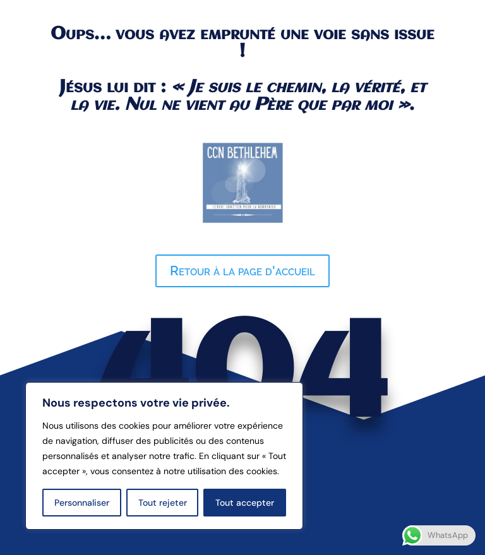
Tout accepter (244, 502)
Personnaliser (81, 502)
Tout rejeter (162, 502)
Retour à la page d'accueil (242, 270)
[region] (164, 456)
